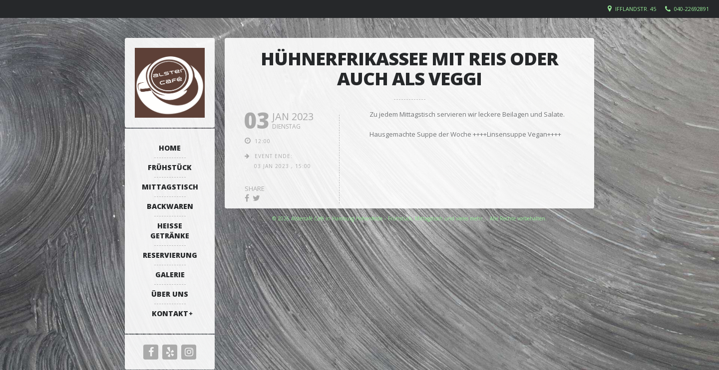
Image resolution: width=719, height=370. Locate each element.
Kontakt (170, 313)
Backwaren (170, 206)
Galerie (170, 274)
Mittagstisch (170, 186)
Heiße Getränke (169, 230)
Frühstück (170, 167)
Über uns (169, 294)
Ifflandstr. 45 (635, 8)
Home (170, 148)
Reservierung (170, 255)
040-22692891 (691, 8)
